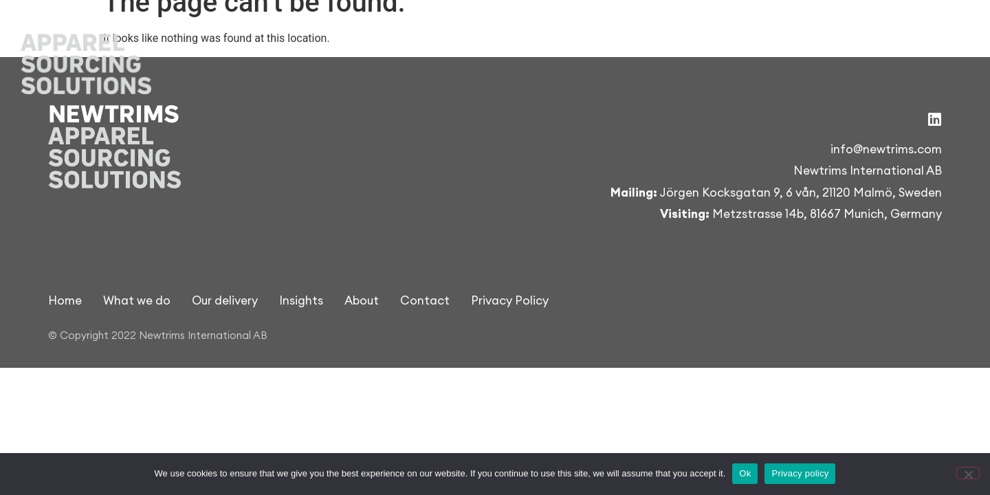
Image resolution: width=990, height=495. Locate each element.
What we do (575, 33)
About (847, 33)
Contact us (931, 33)
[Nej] (968, 473)
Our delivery (679, 33)
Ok (745, 473)
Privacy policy (799, 473)
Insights (772, 33)
